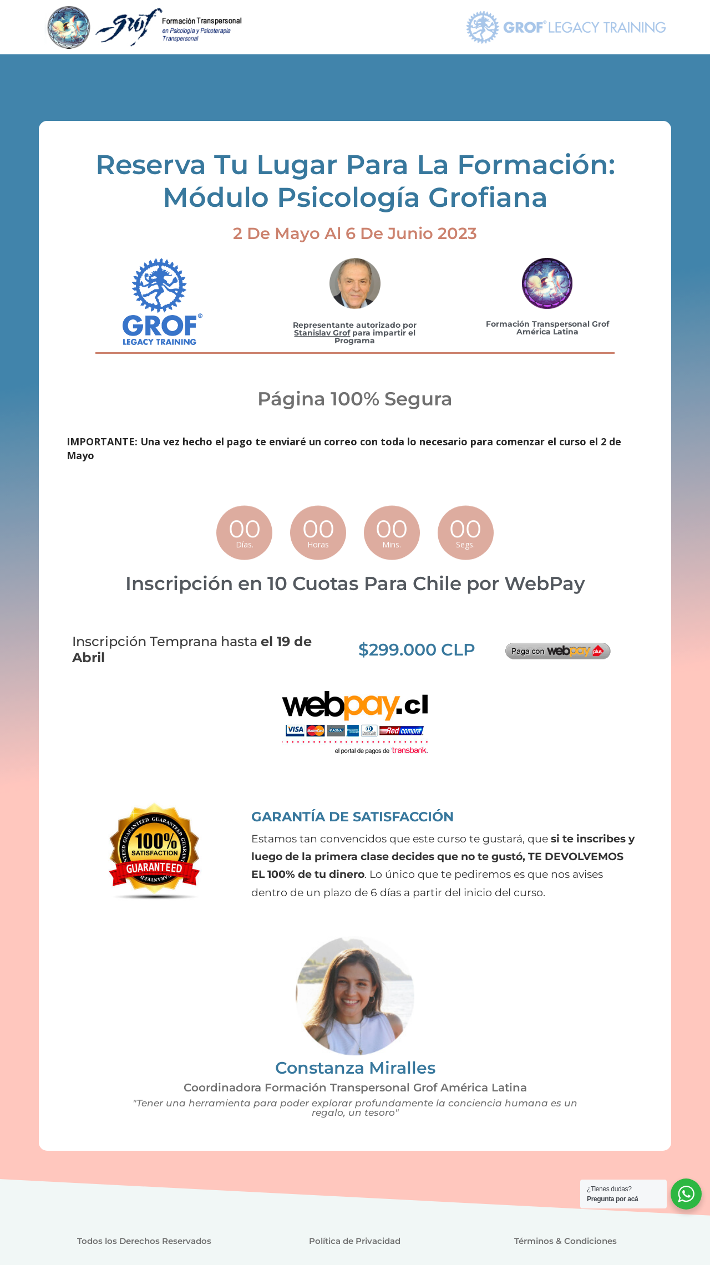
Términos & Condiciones (565, 1241)
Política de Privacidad (354, 1241)
